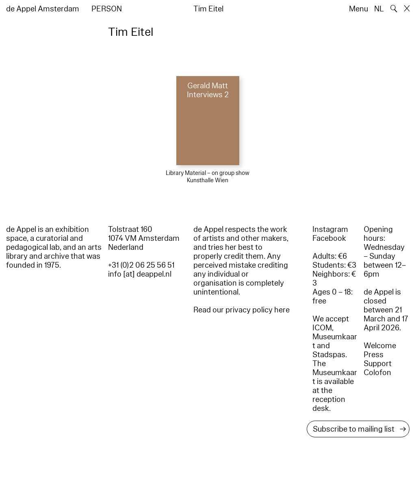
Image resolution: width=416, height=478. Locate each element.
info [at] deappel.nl (139, 274)
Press (374, 354)
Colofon (377, 372)
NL (379, 9)
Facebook (329, 238)
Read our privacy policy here (241, 310)
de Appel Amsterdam (42, 9)
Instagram (330, 229)
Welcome (380, 345)
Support (378, 363)
